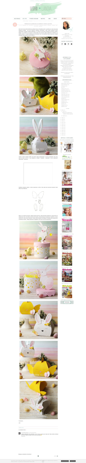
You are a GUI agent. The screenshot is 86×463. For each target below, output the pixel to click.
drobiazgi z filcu (64, 88)
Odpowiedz (23, 436)
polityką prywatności (67, 77)
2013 (63, 128)
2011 (63, 131)
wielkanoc (31, 20)
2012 (63, 130)
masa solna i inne (64, 94)
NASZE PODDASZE (17, 18)
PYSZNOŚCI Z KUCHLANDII (34, 18)
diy (27, 25)
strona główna (25, 20)
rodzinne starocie (64, 99)
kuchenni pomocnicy (65, 91)
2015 (63, 125)
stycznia (64, 115)
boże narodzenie (64, 84)
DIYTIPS (25, 18)
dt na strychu (36, 25)
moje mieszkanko (64, 95)
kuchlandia (63, 92)
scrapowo (49, 25)
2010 (63, 133)
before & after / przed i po (65, 83)
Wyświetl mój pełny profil (67, 38)
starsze (55, 456)
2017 (63, 122)
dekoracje (25, 25)
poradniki (63, 98)
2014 (63, 127)
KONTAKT (55, 18)
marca (64, 111)
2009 (63, 134)
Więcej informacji (65, 461)
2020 (63, 117)
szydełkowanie (64, 102)
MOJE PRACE (43, 18)
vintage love (63, 105)
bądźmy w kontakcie (67, 41)
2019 (63, 119)
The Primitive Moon (24, 432)
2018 (63, 120)
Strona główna (38, 456)
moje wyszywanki (64, 96)
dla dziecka (31, 25)
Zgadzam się (72, 461)
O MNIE (49, 18)
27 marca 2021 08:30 (32, 432)
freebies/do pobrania (43, 25)
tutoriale (53, 25)
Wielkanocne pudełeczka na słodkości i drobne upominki (38, 23)
